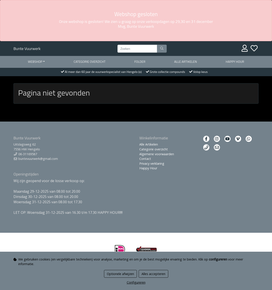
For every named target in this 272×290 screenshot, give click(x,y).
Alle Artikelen (148, 144)
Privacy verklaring (151, 163)
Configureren (136, 282)
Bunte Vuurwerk (27, 49)
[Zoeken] (137, 49)
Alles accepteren (153, 274)
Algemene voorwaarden (156, 154)
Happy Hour (235, 61)
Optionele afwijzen (120, 274)
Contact (145, 159)
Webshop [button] (35, 61)
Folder (139, 61)
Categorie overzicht (90, 61)
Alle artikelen (185, 61)
